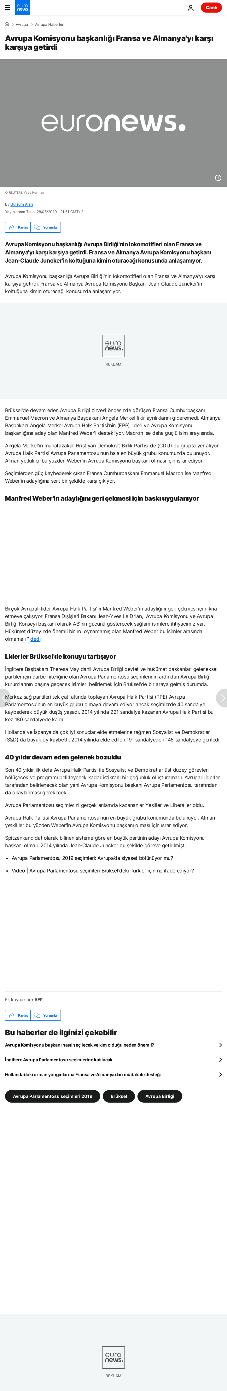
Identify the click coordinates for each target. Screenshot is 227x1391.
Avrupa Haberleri (49, 24)
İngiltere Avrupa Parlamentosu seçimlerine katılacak (59, 1059)
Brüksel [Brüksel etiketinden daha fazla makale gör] (119, 1096)
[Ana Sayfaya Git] (22, 7)
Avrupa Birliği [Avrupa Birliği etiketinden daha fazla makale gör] (159, 1096)
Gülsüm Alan (21, 204)
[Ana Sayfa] (7, 24)
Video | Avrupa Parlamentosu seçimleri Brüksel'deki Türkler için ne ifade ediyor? (103, 870)
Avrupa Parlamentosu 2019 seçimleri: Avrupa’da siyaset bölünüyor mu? (92, 858)
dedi (35, 639)
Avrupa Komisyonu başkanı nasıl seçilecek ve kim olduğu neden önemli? (79, 1045)
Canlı (211, 7)
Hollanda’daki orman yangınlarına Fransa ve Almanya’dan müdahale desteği (83, 1074)
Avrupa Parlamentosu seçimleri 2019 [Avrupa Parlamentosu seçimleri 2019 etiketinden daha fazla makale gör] (52, 1096)
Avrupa (22, 24)
